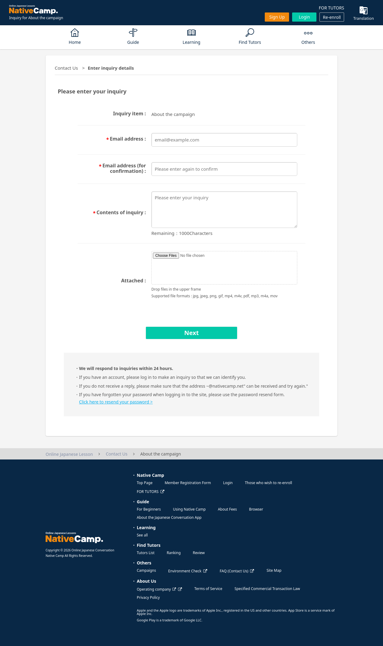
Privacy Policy (148, 597)
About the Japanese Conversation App (169, 517)
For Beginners (149, 509)
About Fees (227, 509)
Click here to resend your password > (116, 402)
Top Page (145, 482)
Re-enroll (332, 17)
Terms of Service (208, 588)
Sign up (277, 17)
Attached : (133, 280)
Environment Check (184, 571)
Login (304, 17)
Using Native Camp (189, 509)
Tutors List (145, 552)
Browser (256, 509)
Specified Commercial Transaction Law (267, 588)
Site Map (274, 570)
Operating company (156, 589)
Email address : (128, 139)
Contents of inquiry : (121, 212)
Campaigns (146, 570)
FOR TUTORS (331, 8)
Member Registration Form (188, 482)
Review (199, 552)
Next (191, 333)
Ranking (174, 552)
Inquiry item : (129, 113)
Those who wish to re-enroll (268, 482)
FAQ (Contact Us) (234, 571)
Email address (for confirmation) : (124, 168)
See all (142, 535)
